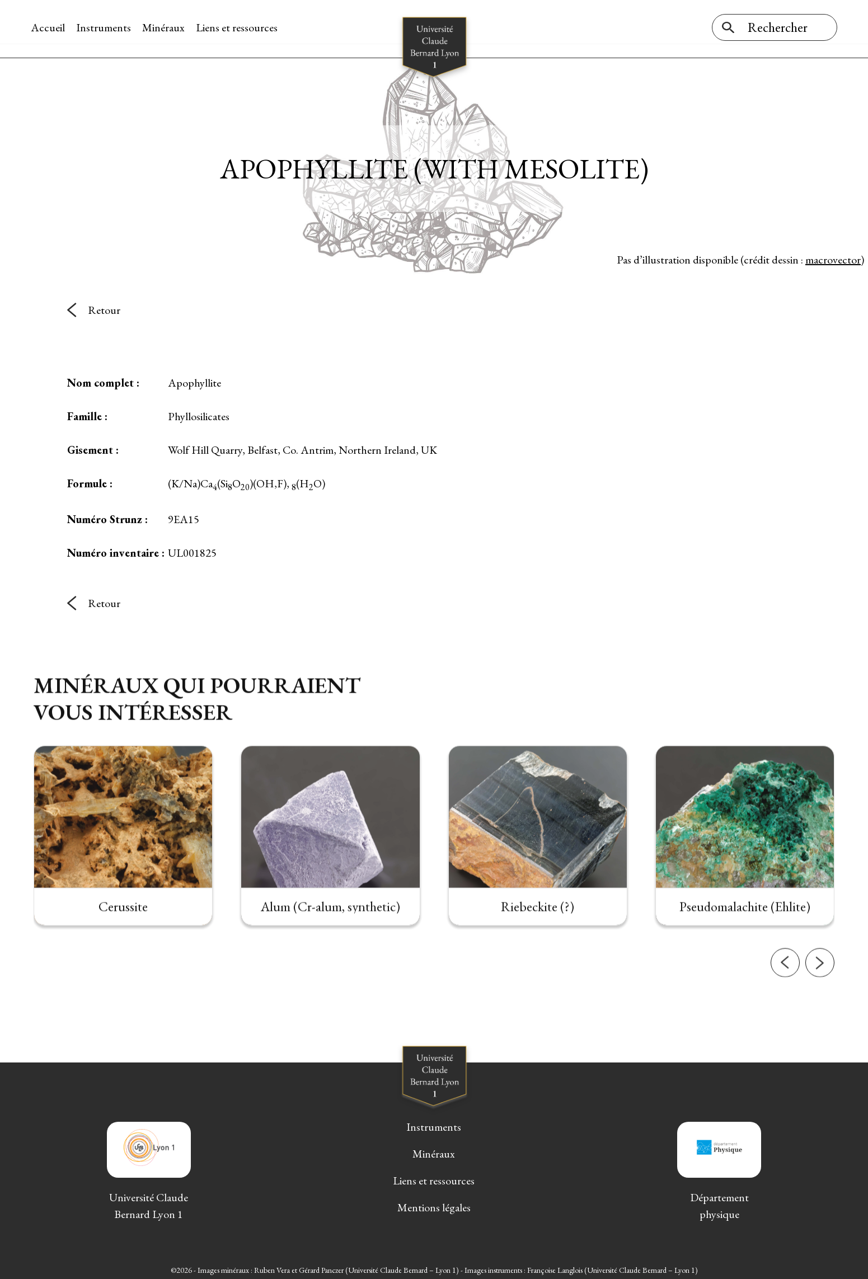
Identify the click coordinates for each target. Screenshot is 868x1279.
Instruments (106, 27)
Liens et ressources (239, 27)
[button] (785, 1010)
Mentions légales (434, 1204)
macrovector (833, 257)
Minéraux (166, 27)
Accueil (51, 27)
